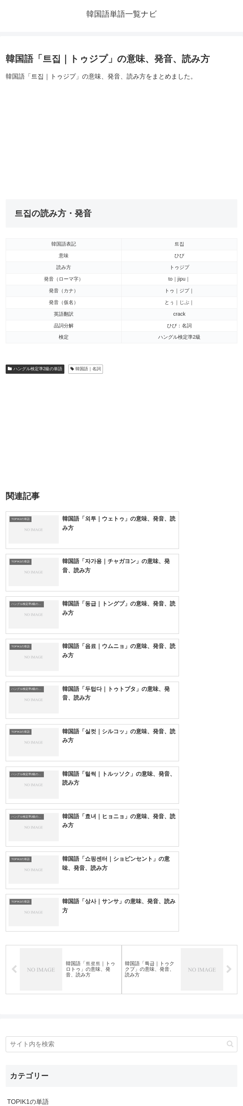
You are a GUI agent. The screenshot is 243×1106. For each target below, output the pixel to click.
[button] (230, 823)
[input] (121, 823)
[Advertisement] (121, 140)
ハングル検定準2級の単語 (35, 368)
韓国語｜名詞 (85, 368)
